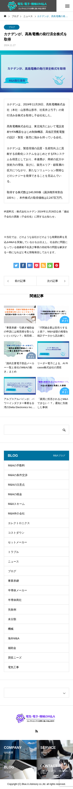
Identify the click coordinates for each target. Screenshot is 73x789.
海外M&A (13, 638)
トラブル (13, 551)
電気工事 (13, 667)
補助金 (12, 648)
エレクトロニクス (19, 523)
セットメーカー (17, 542)
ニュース (13, 561)
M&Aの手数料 (16, 465)
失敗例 (12, 609)
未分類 (12, 619)
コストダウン (16, 532)
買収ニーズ (15, 657)
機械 (10, 628)
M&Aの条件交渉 (17, 475)
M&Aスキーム (16, 503)
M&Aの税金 (15, 494)
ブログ (12, 27)
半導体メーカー (17, 590)
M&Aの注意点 (16, 484)
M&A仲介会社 (16, 513)
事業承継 (13, 580)
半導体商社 (15, 600)
